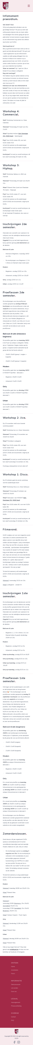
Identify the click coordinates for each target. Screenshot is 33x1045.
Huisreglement (15, 1002)
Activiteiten (14, 970)
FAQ (12, 1020)
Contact (13, 1017)
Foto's (13, 974)
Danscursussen (15, 984)
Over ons (14, 991)
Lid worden (14, 988)
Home (13, 967)
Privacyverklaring (16, 1006)
